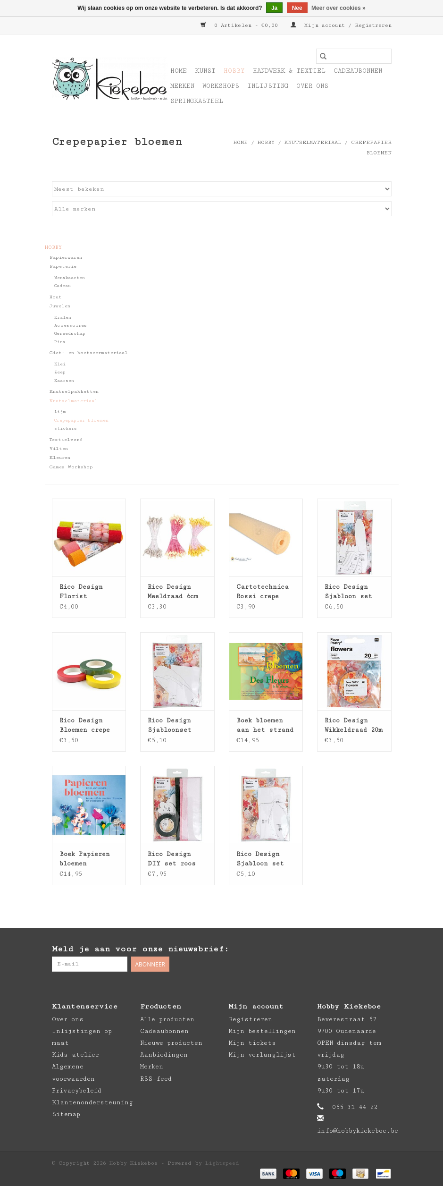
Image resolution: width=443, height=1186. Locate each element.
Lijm (60, 412)
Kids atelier (75, 1055)
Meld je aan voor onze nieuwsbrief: (140, 949)
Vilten (59, 448)
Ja (274, 8)
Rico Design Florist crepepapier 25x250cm (81, 592)
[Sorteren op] (222, 188)
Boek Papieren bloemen (84, 858)
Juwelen (60, 306)
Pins (60, 342)
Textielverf (66, 439)
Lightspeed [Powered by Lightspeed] (222, 1163)
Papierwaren (66, 257)
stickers (65, 428)
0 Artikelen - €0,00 (241, 25)
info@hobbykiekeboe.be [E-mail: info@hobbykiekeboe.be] (357, 1131)
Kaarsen (64, 380)
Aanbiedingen (164, 1055)
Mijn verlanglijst (262, 1055)
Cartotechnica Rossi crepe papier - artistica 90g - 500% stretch (264, 592)
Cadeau (62, 285)
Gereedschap (69, 333)
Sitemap (66, 1114)
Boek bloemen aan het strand (264, 725)
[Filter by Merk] (222, 208)
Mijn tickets (252, 1043)
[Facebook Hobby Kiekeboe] (346, 949)
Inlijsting (267, 86)
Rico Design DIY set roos (172, 858)
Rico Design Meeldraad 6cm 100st (173, 592)
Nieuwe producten (171, 1043)
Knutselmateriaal (312, 142)
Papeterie (63, 266)
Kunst (205, 71)
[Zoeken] (354, 56)
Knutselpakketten (74, 391)
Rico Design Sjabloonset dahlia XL (170, 726)
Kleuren (60, 457)
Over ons (312, 86)
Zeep (60, 372)
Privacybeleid (76, 1090)
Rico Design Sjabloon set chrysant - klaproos (348, 592)
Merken (182, 86)
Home (178, 71)
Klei (60, 364)
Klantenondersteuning (92, 1102)
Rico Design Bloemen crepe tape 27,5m (84, 726)
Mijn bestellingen (262, 1031)
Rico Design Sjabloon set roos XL (260, 859)
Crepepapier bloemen (81, 420)
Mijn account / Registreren (341, 25)
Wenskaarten (69, 277)
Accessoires (70, 325)
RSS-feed (156, 1079)
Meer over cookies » (338, 8)
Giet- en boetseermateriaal (89, 353)
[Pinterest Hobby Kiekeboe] (365, 949)
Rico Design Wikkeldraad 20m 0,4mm (354, 726)
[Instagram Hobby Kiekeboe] (384, 949)
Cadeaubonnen (358, 71)
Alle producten (167, 1019)
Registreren (250, 1019)
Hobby (234, 71)
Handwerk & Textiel (289, 71)
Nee (297, 8)
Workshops (220, 86)
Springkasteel (196, 101)
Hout (56, 297)
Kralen (62, 317)
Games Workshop (71, 467)
